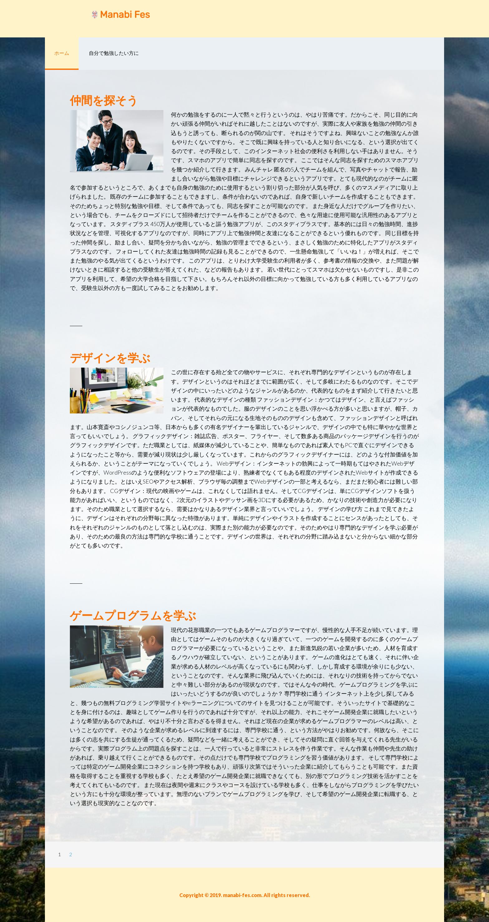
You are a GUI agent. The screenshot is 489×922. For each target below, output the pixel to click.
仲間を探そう (104, 100)
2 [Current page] (72, 855)
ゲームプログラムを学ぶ (133, 615)
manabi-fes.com (95, 19)
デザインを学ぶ (110, 357)
